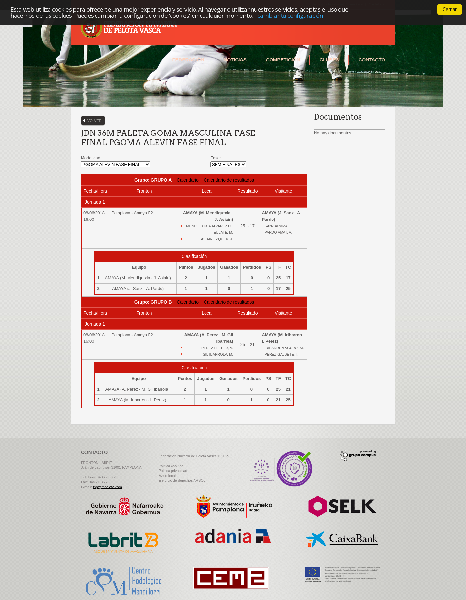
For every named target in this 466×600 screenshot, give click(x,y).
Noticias (235, 59)
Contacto (371, 59)
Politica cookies (171, 466)
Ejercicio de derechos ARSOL (182, 480)
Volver (94, 121)
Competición (283, 59)
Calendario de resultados (229, 180)
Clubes (329, 59)
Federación (188, 59)
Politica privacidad (173, 471)
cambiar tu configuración (290, 15)
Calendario (188, 180)
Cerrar (449, 9)
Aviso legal (167, 475)
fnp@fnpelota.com (107, 487)
